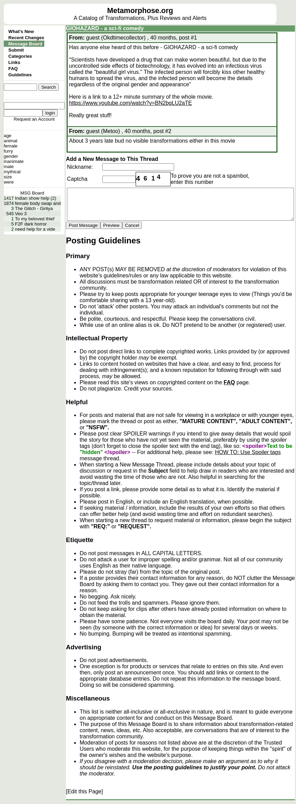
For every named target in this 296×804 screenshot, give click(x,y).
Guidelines (20, 74)
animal (10, 140)
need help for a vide (35, 229)
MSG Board (32, 193)
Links (14, 62)
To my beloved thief (35, 218)
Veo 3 (21, 213)
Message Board (25, 43)
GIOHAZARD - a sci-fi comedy (105, 28)
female (11, 145)
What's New (21, 31)
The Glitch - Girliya (34, 208)
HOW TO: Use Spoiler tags (248, 452)
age (7, 135)
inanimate (14, 161)
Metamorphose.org (140, 11)
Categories (20, 56)
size (8, 176)
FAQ (13, 68)
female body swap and (38, 203)
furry (8, 151)
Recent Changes (26, 37)
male (9, 166)
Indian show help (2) (35, 198)
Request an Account (34, 119)
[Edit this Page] (84, 791)
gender (11, 156)
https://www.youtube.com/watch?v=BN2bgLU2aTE (130, 103)
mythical (12, 171)
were (9, 182)
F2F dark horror (31, 224)
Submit (16, 50)
